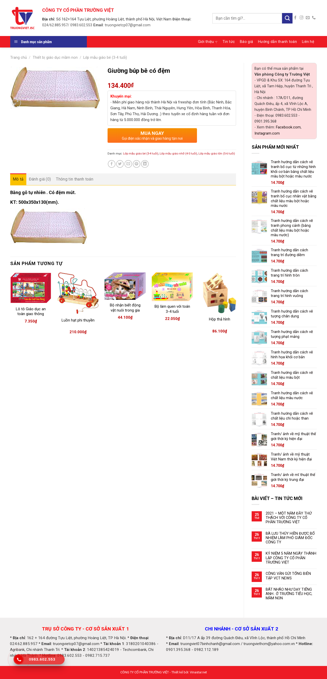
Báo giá (246, 42)
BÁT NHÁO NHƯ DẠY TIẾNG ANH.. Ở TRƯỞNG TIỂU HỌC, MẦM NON (289, 594)
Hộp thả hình (219, 319)
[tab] (18, 179)
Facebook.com (288, 127)
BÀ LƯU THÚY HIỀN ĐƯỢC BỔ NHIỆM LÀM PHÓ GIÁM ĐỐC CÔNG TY (290, 538)
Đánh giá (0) (40, 179)
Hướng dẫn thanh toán (277, 42)
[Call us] (314, 18)
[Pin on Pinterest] (137, 164)
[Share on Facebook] (111, 164)
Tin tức (229, 42)
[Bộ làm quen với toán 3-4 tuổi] (172, 286)
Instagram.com (267, 133)
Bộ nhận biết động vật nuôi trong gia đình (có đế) (125, 310)
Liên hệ (308, 42)
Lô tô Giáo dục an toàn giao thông (31, 311)
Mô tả (18, 179)
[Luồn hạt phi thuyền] (78, 293)
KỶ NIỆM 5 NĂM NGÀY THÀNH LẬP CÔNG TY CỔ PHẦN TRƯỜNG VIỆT (291, 558)
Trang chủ (18, 57)
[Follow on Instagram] (301, 18)
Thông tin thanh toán (74, 179)
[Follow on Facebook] (295, 18)
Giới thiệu (207, 41)
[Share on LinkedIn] (145, 164)
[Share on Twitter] (120, 164)
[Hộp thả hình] (219, 293)
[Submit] (287, 18)
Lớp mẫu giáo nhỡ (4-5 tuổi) (178, 153)
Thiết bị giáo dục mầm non (55, 57)
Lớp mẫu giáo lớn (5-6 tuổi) (216, 153)
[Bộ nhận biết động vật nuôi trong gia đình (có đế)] (125, 286)
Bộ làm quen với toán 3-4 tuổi (172, 309)
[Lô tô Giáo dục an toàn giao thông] (30, 288)
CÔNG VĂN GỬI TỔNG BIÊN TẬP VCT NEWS (288, 575)
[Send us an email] (308, 18)
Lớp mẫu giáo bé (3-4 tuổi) (105, 57)
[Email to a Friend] (128, 164)
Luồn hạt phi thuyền (78, 320)
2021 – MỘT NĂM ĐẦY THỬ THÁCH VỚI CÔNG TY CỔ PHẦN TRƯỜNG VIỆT (289, 518)
